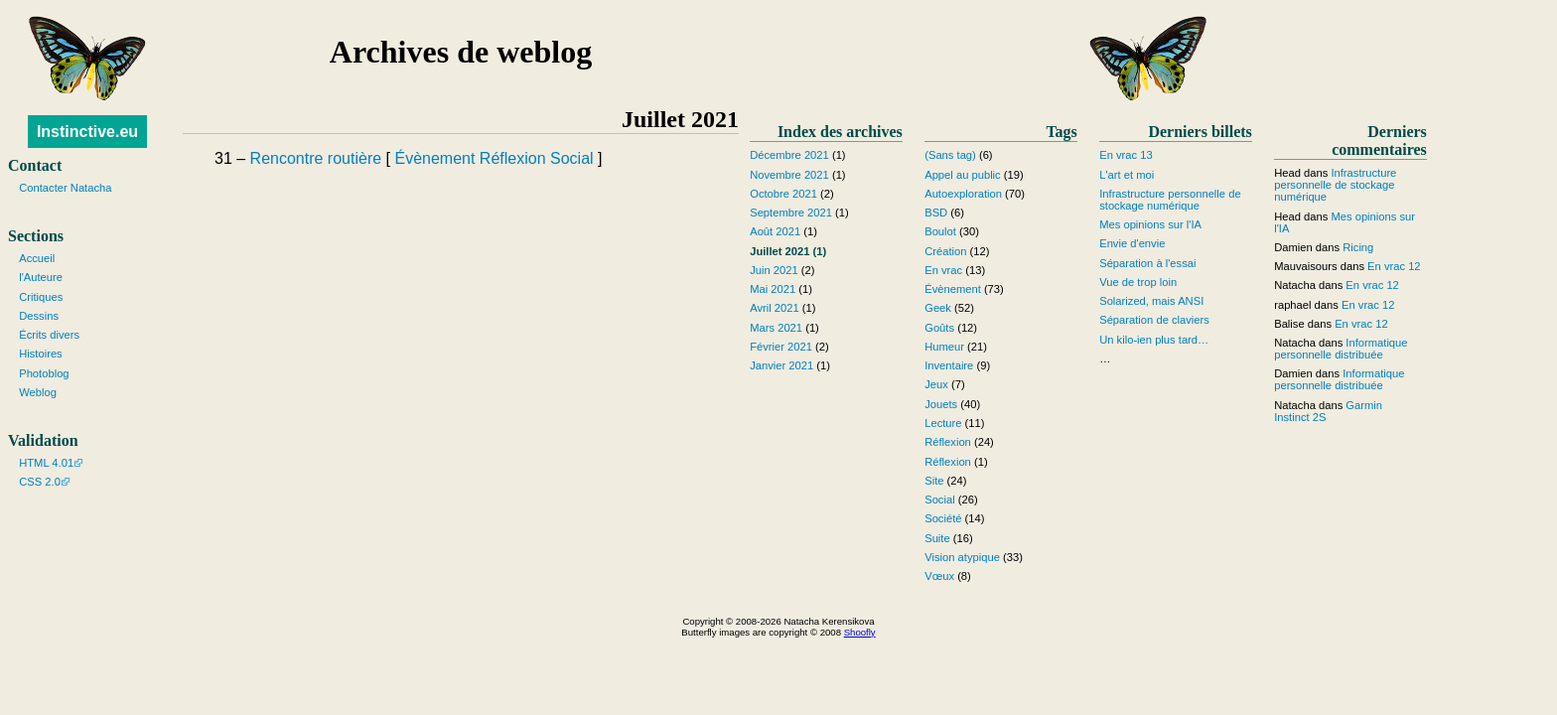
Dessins (39, 316)
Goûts (939, 328)
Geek (937, 308)
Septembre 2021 (791, 212)
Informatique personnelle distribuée (1340, 348)
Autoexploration (963, 194)
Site (933, 481)
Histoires (41, 353)
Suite (937, 538)
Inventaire (948, 365)
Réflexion (513, 158)
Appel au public (962, 175)
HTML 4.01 (46, 463)
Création (945, 251)
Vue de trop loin (1138, 282)
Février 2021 (781, 347)
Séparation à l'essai (1147, 263)
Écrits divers (49, 335)
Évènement (434, 158)
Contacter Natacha (65, 188)
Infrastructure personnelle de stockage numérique (1169, 200)
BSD (935, 212)
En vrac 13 (1125, 155)
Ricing (1358, 247)
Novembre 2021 (789, 175)
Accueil (37, 258)
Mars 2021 (776, 328)
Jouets (940, 404)
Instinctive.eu (87, 131)
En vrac (943, 270)
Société (942, 518)
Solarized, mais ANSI (1151, 301)
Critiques (41, 297)
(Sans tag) (950, 155)
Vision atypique (962, 557)
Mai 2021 (772, 289)
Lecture (942, 423)
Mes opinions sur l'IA (1150, 224)
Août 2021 (775, 231)
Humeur (944, 347)
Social (572, 158)
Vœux (939, 576)
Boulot (940, 231)
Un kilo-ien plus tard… (1153, 340)
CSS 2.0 (40, 482)
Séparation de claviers (1154, 320)
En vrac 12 (1393, 266)
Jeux (936, 384)
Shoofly (860, 632)
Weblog (38, 392)
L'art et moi (1126, 175)
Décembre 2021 (789, 155)
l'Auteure (41, 277)
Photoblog (44, 373)
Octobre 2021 (783, 194)
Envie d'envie (1132, 243)
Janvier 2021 (781, 365)
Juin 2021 (774, 270)
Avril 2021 (774, 308)
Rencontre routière (316, 158)
